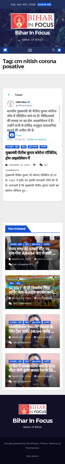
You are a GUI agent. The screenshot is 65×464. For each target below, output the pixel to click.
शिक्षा (18, 283)
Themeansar (32, 448)
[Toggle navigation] (30, 50)
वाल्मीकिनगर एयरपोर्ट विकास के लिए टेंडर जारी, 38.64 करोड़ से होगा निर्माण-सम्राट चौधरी (31, 331)
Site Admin (32, 456)
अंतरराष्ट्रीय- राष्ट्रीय (12, 147)
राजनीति (43, 147)
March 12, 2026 (22, 259)
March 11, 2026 (22, 337)
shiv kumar (43, 259)
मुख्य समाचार (33, 147)
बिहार (23, 147)
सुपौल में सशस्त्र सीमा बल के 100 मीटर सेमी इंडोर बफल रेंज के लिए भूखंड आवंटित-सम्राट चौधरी (32, 370)
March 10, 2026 (22, 376)
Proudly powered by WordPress (21, 443)
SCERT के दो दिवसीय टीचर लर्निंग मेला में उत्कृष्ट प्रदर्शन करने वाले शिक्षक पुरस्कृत (31, 292)
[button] (53, 50)
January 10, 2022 (20, 165)
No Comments (22, 264)
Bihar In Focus (32, 33)
